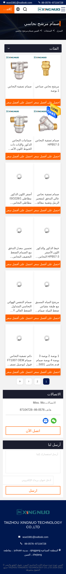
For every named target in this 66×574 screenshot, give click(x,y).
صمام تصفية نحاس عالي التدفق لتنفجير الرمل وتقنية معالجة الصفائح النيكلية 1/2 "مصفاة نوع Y (47, 203)
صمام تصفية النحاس (20, 86)
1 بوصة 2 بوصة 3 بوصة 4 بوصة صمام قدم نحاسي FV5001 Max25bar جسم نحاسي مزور (47, 364)
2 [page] (37, 381)
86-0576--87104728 (50, 2)
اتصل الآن (33, 431)
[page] (29, 381)
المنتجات (48, 31)
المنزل (60, 31)
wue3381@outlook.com (17, 2)
